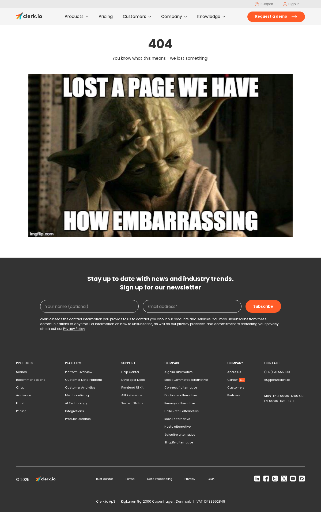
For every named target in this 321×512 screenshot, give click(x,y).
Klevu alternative (177, 419)
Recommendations (31, 380)
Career (236, 380)
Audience (23, 395)
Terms (130, 479)
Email (20, 403)
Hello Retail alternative (181, 411)
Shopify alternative (178, 442)
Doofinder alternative (180, 395)
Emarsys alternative (179, 403)
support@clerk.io (277, 380)
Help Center (130, 372)
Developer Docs (133, 380)
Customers (235, 387)
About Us (234, 372)
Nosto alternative (177, 426)
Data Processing (159, 479)
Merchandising (77, 395)
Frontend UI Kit (132, 387)
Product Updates (78, 419)
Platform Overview (78, 372)
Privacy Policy (74, 328)
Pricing (21, 411)
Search (21, 372)
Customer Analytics (80, 387)
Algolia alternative (178, 372)
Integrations (74, 411)
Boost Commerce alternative (186, 380)
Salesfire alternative (179, 434)
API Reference (131, 395)
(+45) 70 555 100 (277, 372)
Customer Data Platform (83, 380)
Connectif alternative (180, 387)
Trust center (103, 479)
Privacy (189, 479)
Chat (20, 387)
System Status (132, 403)
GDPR (211, 479)
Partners (233, 395)
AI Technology (76, 403)
